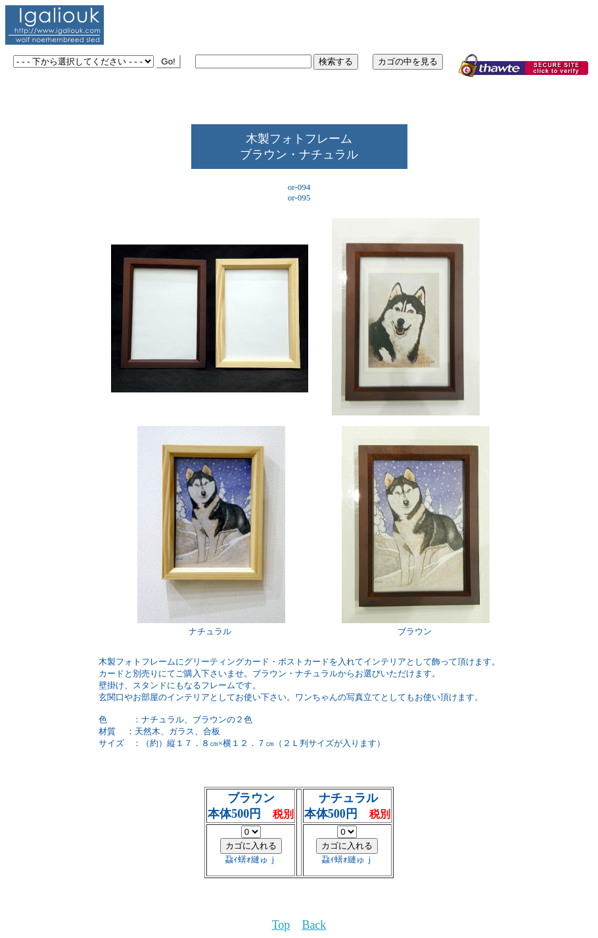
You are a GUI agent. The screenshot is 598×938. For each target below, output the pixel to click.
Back (314, 924)
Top (281, 924)
